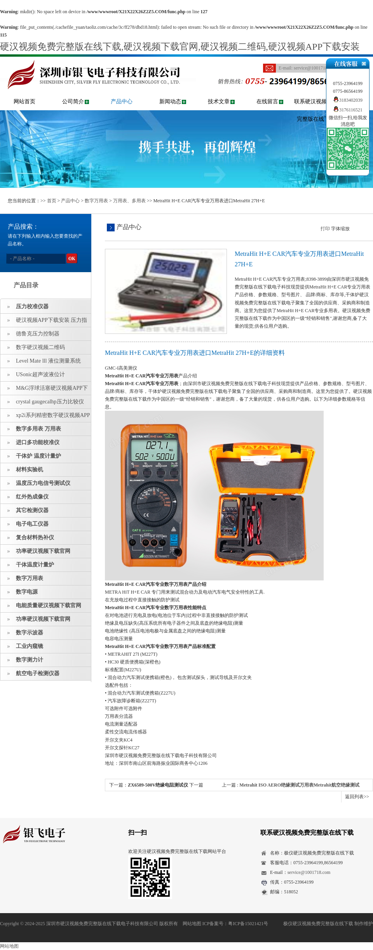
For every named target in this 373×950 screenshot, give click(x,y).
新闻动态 (170, 101)
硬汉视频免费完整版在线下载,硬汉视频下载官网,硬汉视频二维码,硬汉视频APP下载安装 (180, 47)
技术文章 (219, 101)
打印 (325, 228)
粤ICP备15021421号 (248, 923)
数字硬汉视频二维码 (40, 347)
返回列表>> (357, 796)
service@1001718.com (315, 68)
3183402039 (348, 100)
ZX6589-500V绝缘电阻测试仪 (158, 785)
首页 (51, 200)
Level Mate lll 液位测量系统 (48, 361)
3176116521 (348, 110)
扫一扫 (137, 832)
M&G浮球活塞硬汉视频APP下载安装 (44, 390)
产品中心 (121, 101)
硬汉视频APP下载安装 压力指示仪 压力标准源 (43, 322)
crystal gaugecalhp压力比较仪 (50, 402)
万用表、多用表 (129, 200)
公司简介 (73, 101)
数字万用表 (96, 200)
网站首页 (24, 101)
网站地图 (192, 923)
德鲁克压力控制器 (37, 334)
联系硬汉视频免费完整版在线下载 (316, 110)
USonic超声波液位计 (40, 374)
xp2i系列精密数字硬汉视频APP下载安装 (45, 417)
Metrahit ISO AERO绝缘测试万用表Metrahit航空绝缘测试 (299, 785)
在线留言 (267, 101)
